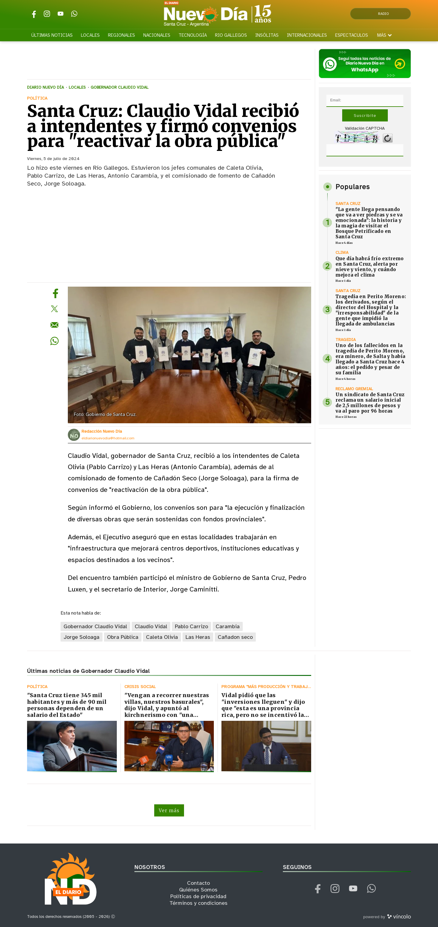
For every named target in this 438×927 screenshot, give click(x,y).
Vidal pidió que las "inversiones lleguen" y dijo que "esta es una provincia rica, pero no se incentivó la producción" (263, 708)
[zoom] (189, 355)
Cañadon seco (235, 637)
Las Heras (198, 637)
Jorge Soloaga (81, 637)
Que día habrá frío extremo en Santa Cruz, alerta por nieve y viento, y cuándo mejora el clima (369, 267)
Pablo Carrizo (191, 626)
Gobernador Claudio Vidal (95, 626)
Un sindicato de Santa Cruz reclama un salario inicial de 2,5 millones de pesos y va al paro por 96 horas (369, 403)
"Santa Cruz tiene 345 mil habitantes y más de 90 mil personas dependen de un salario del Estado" (67, 705)
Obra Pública (122, 637)
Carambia (228, 626)
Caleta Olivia (162, 637)
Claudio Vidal (151, 626)
